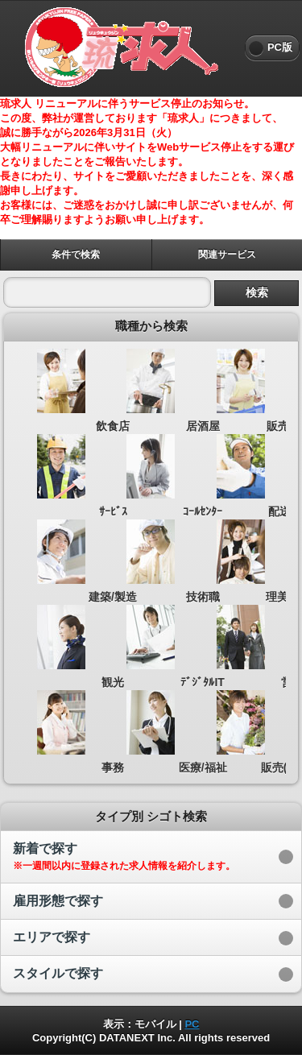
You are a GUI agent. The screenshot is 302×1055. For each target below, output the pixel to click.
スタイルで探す (58, 973)
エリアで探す (51, 937)
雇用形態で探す (58, 901)
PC (191, 1024)
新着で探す (124, 856)
